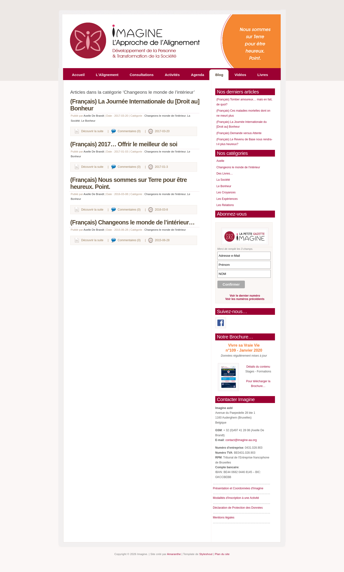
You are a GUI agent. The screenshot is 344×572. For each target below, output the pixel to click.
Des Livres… (224, 173)
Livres (263, 75)
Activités (172, 75)
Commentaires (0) (129, 131)
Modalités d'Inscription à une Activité (236, 498)
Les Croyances (226, 192)
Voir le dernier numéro (245, 295)
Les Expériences (227, 199)
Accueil (78, 75)
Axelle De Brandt (94, 115)
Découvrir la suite (92, 131)
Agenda (197, 75)
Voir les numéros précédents (244, 299)
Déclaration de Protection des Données (238, 507)
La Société (223, 179)
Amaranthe (174, 554)
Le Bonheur (88, 120)
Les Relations (225, 205)
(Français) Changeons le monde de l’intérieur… (132, 222)
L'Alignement (107, 75)
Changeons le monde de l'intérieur (165, 115)
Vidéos (240, 75)
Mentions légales (223, 517)
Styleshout (205, 554)
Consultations (142, 75)
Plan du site (222, 554)
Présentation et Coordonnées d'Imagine (238, 488)
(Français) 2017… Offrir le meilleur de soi (123, 144)
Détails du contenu (258, 366)
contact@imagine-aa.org (241, 440)
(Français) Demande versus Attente (239, 133)
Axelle (220, 161)
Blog (219, 75)
